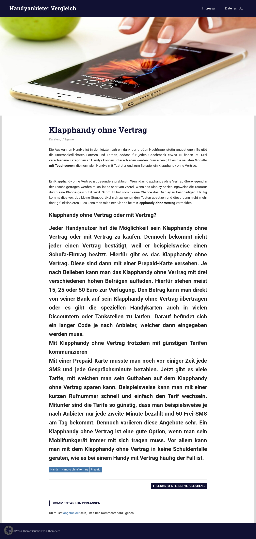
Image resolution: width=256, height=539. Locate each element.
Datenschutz (234, 8)
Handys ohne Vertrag (75, 469)
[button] (8, 530)
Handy (54, 469)
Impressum (209, 8)
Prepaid (95, 469)
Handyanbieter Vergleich (42, 8)
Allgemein (69, 139)
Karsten (54, 139)
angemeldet (71, 513)
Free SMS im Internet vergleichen (178, 486)
